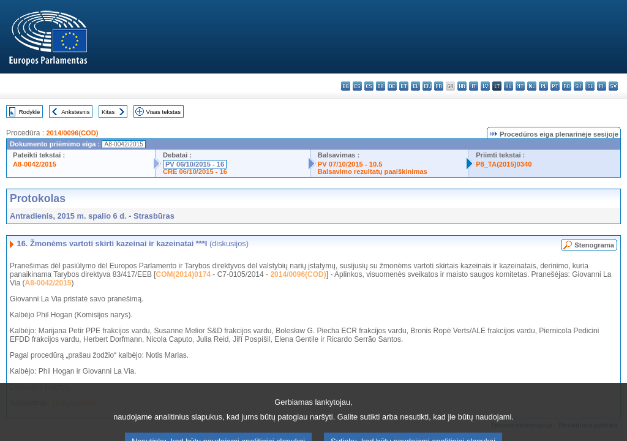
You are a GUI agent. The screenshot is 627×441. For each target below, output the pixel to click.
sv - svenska (613, 86)
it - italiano (473, 86)
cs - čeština (369, 86)
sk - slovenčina (578, 86)
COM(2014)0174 (183, 274)
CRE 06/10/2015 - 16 (195, 171)
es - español (357, 86)
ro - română (566, 86)
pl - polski (543, 86)
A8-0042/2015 (34, 164)
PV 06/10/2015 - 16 (194, 164)
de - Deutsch (392, 86)
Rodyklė (29, 111)
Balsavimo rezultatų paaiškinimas (372, 171)
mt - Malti (520, 86)
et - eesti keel (403, 86)
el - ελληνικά (415, 86)
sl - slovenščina (590, 86)
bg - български (345, 86)
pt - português (555, 86)
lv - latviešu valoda (485, 86)
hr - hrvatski (462, 86)
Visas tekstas (163, 111)
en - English (427, 86)
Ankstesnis (75, 111)
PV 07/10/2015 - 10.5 (350, 164)
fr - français (438, 86)
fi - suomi (601, 86)
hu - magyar (508, 86)
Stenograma (594, 245)
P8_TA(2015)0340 (503, 164)
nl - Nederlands (531, 86)
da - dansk (380, 86)
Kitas (108, 111)
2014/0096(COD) (72, 133)
